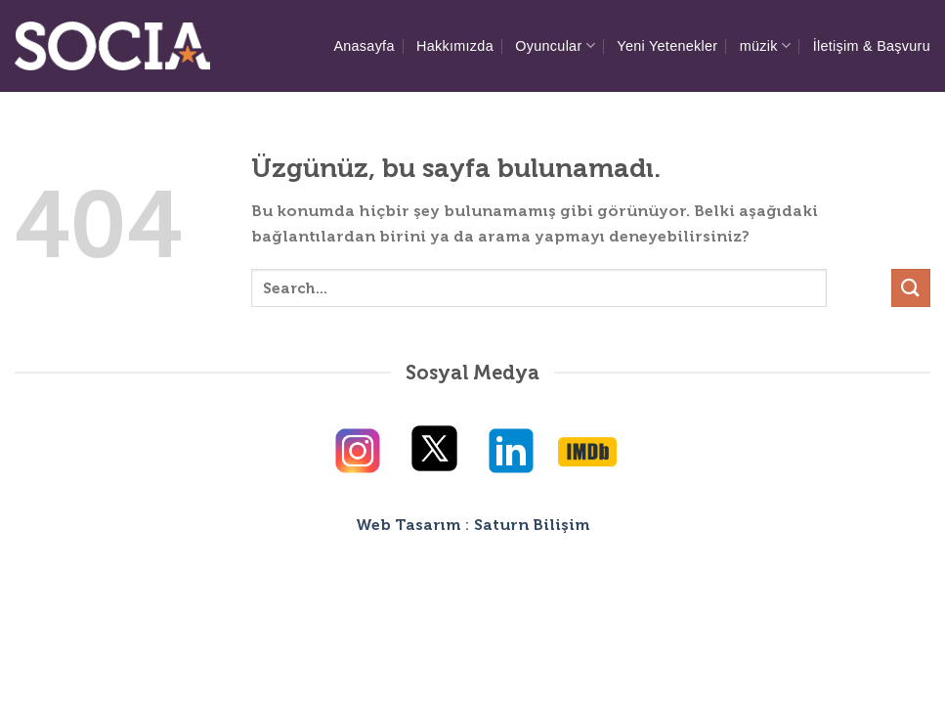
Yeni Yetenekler (667, 46)
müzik (766, 45)
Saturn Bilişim (532, 524)
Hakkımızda (455, 46)
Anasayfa (363, 46)
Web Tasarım (408, 524)
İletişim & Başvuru (871, 46)
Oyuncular (555, 45)
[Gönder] (910, 288)
